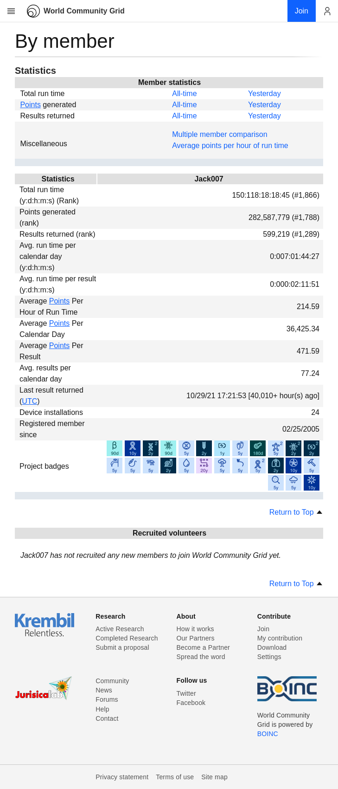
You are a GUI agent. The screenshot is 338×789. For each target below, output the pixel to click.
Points (30, 105)
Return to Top (296, 512)
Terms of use (175, 777)
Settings (269, 656)
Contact (107, 718)
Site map (214, 777)
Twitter (186, 693)
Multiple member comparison (219, 134)
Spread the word (201, 656)
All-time (184, 93)
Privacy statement (122, 777)
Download (272, 647)
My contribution (279, 638)
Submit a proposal (122, 647)
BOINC (267, 733)
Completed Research (127, 638)
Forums (107, 699)
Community (112, 681)
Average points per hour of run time (230, 145)
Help (102, 709)
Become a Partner (203, 647)
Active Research (120, 629)
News (104, 690)
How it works (195, 629)
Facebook (191, 702)
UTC (29, 401)
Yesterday (264, 93)
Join (263, 629)
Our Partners (196, 638)
